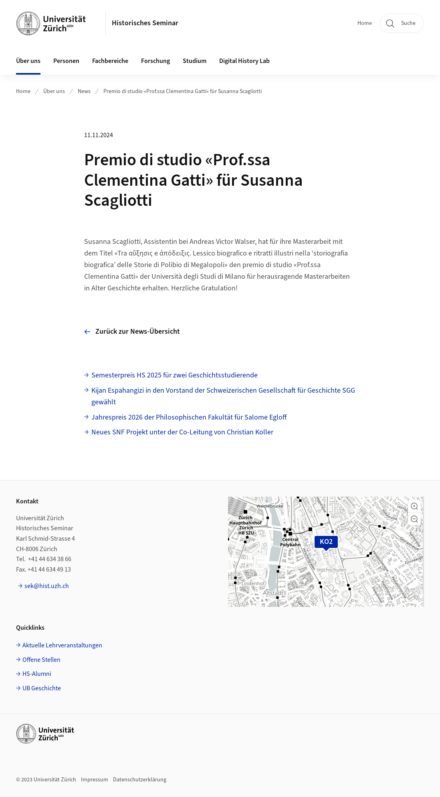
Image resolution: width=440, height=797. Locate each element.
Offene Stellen (41, 659)
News (84, 91)
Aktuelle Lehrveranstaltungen (62, 645)
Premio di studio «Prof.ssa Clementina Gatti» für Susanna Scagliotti (182, 91)
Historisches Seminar (145, 23)
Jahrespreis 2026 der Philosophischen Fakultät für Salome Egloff (189, 417)
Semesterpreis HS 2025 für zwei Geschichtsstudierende (174, 375)
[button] (414, 506)
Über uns (54, 91)
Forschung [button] (155, 61)
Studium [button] (194, 61)
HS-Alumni (36, 673)
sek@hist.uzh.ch (46, 586)
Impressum (94, 780)
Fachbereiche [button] (110, 61)
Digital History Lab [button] (244, 61)
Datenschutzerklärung (139, 780)
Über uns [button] (28, 61)
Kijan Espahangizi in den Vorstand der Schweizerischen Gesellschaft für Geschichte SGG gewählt (223, 396)
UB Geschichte (41, 688)
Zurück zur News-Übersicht (132, 332)
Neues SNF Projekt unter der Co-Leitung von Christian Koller (182, 432)
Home (364, 23)
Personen (66, 61)
